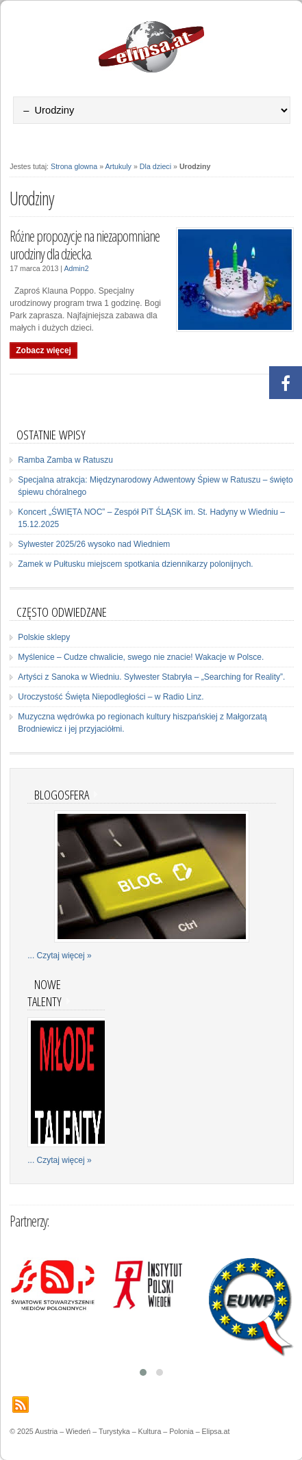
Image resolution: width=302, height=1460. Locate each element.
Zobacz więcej (43, 350)
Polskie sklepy (44, 637)
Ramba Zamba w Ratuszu (65, 460)
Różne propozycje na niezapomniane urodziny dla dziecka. (85, 245)
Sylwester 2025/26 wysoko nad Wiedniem (94, 544)
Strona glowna (74, 166)
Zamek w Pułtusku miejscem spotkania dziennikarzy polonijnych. (135, 564)
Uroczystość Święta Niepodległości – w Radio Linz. (110, 697)
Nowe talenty (44, 992)
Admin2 (76, 268)
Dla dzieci (155, 166)
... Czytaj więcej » (59, 955)
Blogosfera (61, 794)
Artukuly (118, 166)
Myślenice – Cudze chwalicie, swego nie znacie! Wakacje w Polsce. (141, 657)
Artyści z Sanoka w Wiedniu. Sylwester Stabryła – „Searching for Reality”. (151, 677)
